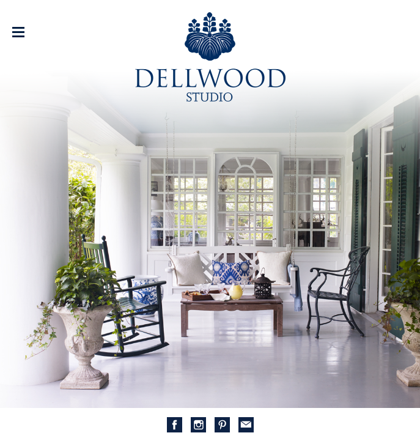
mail (246, 424)
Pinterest (222, 424)
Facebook (174, 424)
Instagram (198, 424)
